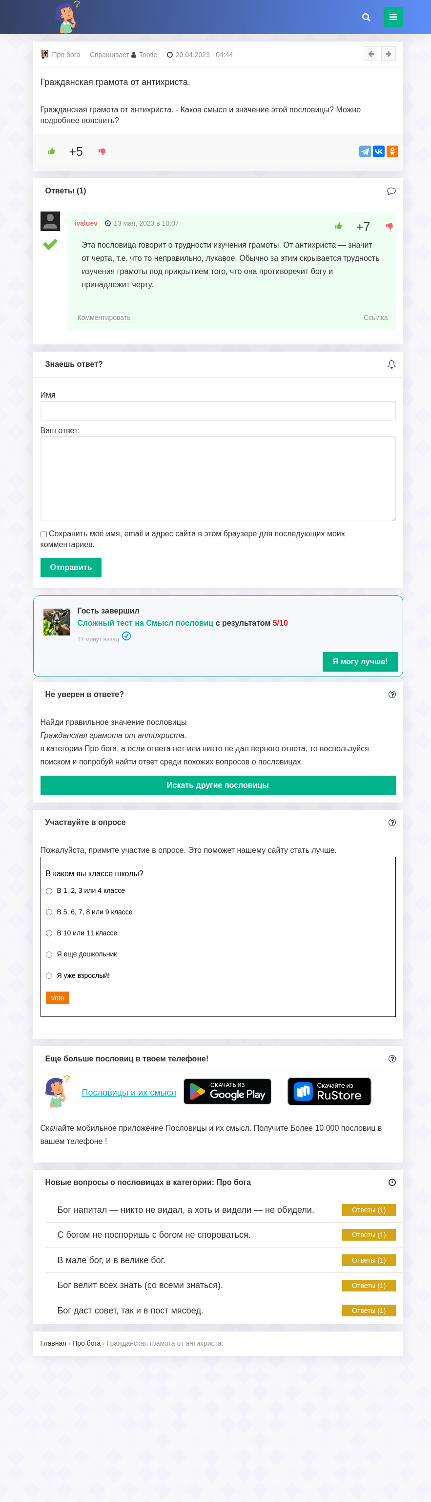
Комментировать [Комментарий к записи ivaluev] (104, 317)
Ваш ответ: (60, 430)
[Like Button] (48, 151)
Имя (48, 395)
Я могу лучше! (360, 661)
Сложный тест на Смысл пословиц (146, 623)
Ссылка (376, 317)
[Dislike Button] (98, 151)
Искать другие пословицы (218, 785)
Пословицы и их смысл (129, 1093)
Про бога (66, 55)
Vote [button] (57, 998)
